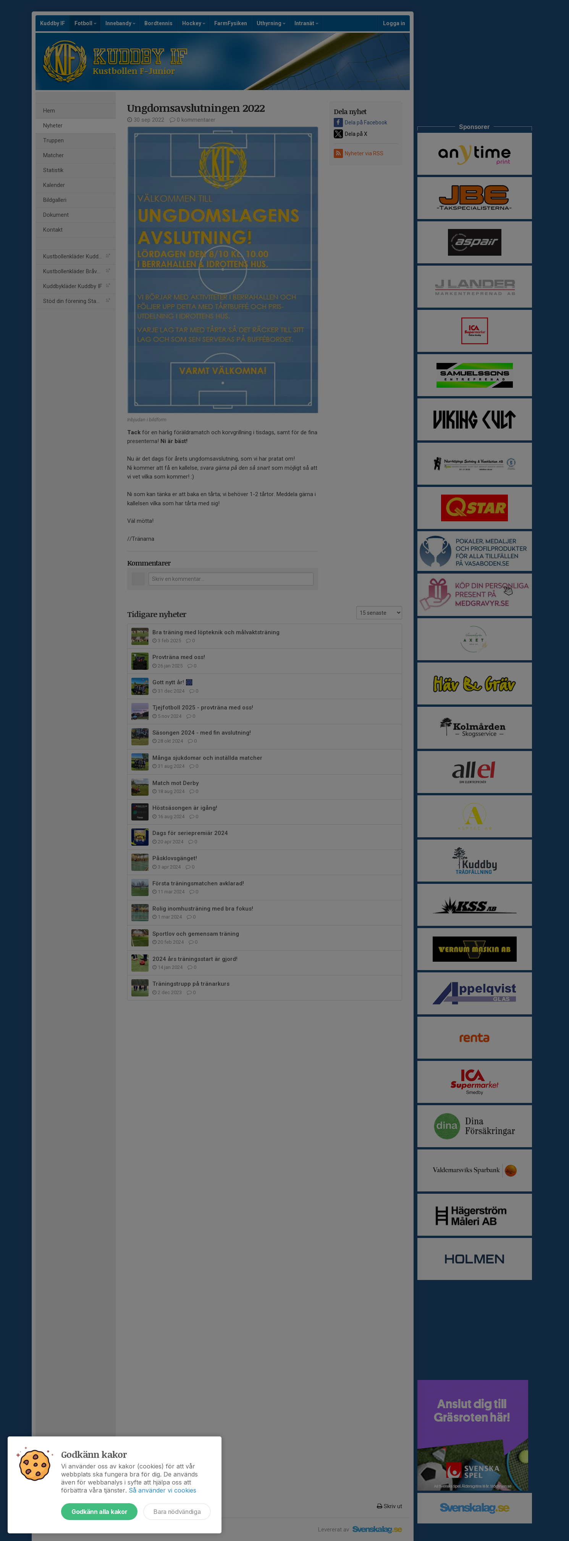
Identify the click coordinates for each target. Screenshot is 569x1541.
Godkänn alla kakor (99, 1511)
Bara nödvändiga (177, 1511)
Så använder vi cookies (162, 1490)
